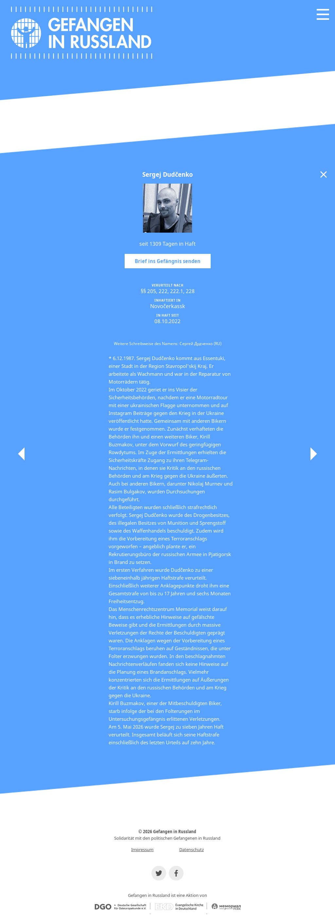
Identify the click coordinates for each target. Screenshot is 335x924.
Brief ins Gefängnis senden (168, 261)
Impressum (142, 849)
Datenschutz (191, 849)
